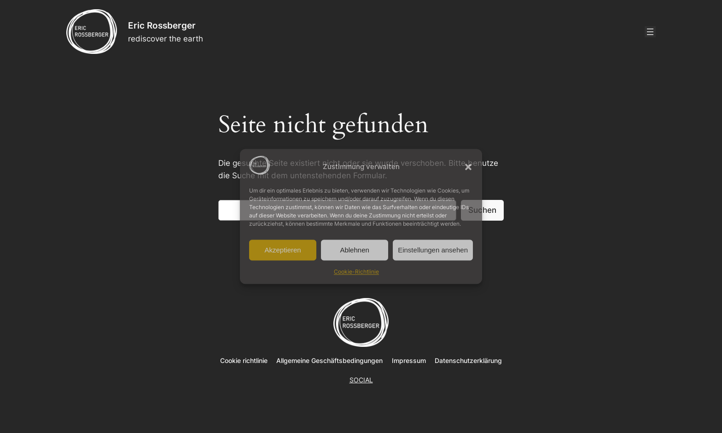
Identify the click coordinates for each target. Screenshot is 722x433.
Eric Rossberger (162, 25)
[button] (468, 166)
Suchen (482, 210)
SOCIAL (361, 380)
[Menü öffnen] (650, 31)
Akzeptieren (282, 250)
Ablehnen (354, 250)
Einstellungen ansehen (433, 250)
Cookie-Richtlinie (356, 272)
